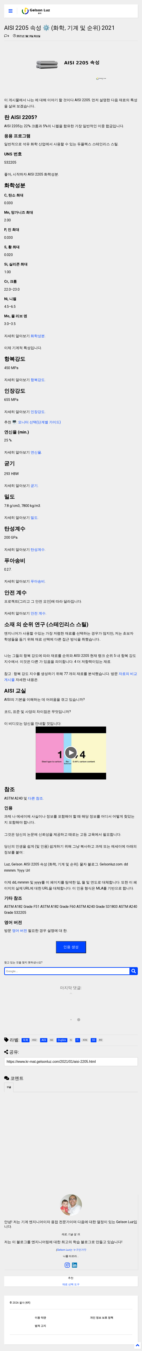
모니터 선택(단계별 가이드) (39, 422)
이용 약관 (40, 1317)
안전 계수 (38, 613)
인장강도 (38, 412)
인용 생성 (70, 947)
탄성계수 (38, 550)
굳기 (34, 486)
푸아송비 (38, 581)
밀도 (34, 518)
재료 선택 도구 (70, 1284)
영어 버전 (19, 931)
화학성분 (38, 336)
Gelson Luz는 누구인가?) (71, 1249)
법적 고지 (40, 1325)
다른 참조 (35, 798)
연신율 (36, 452)
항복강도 (38, 380)
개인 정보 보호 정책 (101, 1317)
